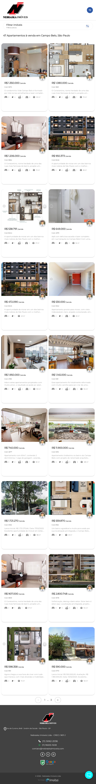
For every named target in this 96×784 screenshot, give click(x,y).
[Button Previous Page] (4, 60)
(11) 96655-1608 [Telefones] (47, 745)
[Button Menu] (90, 10)
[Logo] (43, 10)
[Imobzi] (48, 780)
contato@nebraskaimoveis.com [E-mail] (48, 748)
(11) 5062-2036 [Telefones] (48, 741)
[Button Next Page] (44, 60)
